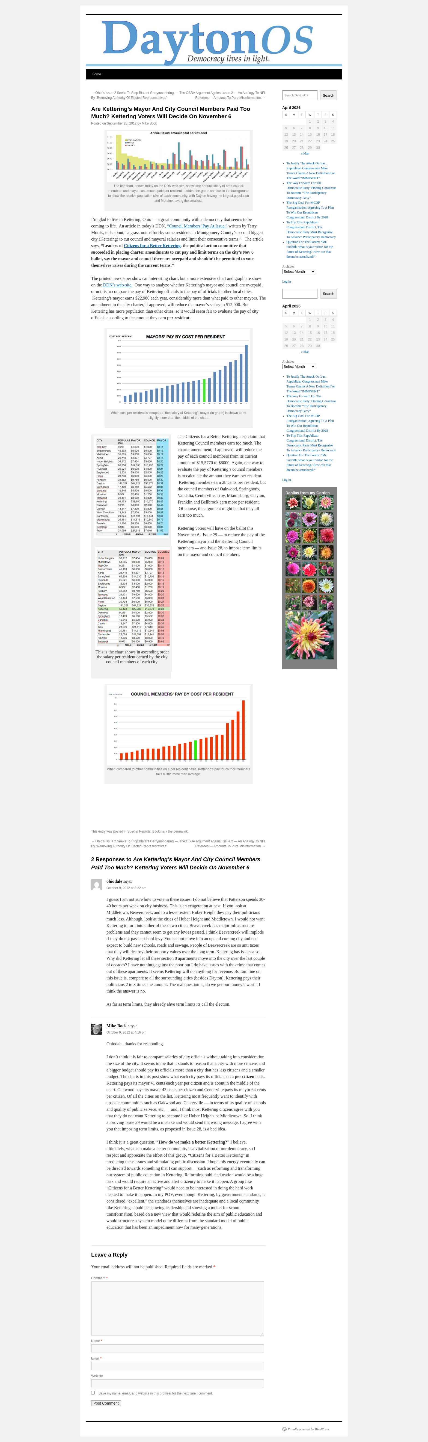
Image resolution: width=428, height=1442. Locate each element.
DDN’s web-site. (117, 285)
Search (328, 95)
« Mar (305, 153)
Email (96, 1358)
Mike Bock (149, 123)
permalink (181, 831)
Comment (99, 1278)
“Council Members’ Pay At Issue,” (196, 226)
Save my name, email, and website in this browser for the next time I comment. (156, 1393)
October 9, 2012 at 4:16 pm (126, 1032)
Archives (288, 266)
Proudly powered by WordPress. (309, 1429)
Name (96, 1341)
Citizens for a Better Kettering (152, 245)
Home (96, 74)
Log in (286, 281)
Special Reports (139, 831)
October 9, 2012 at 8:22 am (126, 888)
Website (97, 1376)
